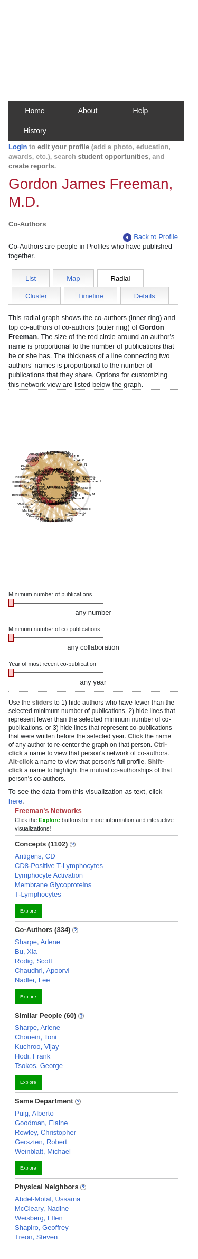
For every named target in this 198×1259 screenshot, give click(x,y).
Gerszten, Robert (41, 1142)
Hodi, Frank (32, 1056)
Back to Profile (150, 237)
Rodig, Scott (33, 961)
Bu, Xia (26, 951)
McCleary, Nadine (42, 1208)
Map (73, 278)
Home (34, 110)
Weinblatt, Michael (43, 1151)
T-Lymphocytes (38, 894)
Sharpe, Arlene (37, 942)
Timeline (90, 296)
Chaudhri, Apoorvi (42, 970)
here (15, 801)
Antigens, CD (35, 856)
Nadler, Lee (32, 980)
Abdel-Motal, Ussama (47, 1199)
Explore (28, 911)
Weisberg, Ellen (39, 1218)
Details (144, 296)
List (30, 278)
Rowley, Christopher (45, 1132)
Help (140, 110)
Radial (120, 278)
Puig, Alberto (34, 1113)
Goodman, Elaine (41, 1123)
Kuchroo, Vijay (37, 1047)
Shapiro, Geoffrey (42, 1227)
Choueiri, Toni (35, 1037)
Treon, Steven (36, 1237)
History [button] (34, 130)
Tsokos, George (39, 1066)
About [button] (88, 110)
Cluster (36, 296)
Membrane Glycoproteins (53, 885)
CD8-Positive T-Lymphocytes (59, 866)
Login (17, 147)
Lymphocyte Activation (49, 875)
